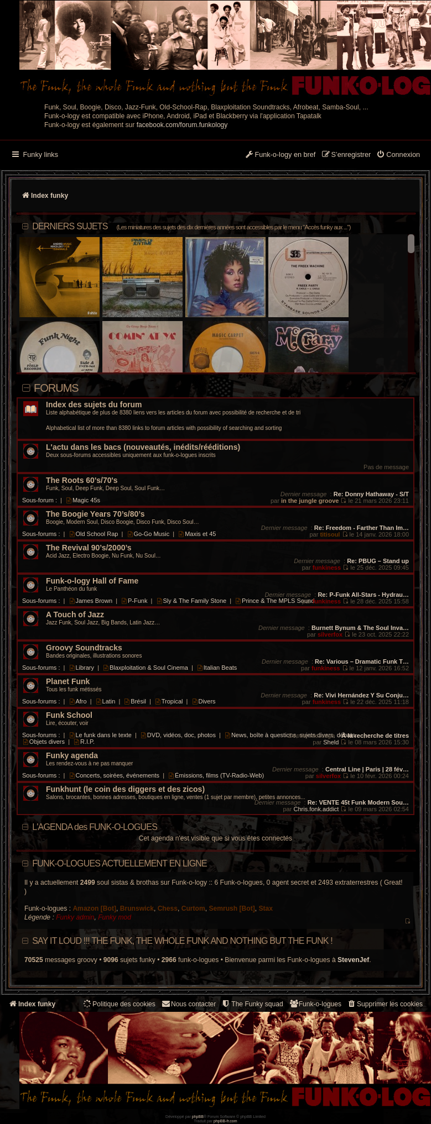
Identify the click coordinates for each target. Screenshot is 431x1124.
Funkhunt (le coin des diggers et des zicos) (125, 789)
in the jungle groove (310, 500)
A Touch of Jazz (75, 615)
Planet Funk (68, 681)
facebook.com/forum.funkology (182, 125)
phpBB (198, 1116)
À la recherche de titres (375, 735)
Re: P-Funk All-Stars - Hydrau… (363, 594)
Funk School (69, 715)
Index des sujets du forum (94, 405)
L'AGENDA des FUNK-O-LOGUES (94, 827)
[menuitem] (398, 155)
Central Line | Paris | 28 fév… (367, 769)
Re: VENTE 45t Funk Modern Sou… (358, 802)
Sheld (331, 742)
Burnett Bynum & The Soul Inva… (360, 627)
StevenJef (353, 960)
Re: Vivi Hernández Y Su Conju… (361, 695)
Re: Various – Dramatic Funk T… (362, 661)
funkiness (327, 567)
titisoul (330, 534)
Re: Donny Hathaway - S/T (371, 494)
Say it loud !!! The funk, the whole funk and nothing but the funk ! (182, 941)
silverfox (330, 634)
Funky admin (75, 917)
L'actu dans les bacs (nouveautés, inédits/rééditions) (143, 447)
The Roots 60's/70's (82, 480)
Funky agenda (72, 756)
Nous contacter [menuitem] (188, 1004)
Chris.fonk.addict (316, 809)
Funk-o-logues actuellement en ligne (119, 863)
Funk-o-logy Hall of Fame (92, 581)
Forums (56, 388)
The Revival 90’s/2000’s (89, 548)
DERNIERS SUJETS (191, 226)
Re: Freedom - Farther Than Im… (361, 527)
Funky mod (114, 917)
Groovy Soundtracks (84, 648)
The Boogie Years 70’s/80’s (95, 514)
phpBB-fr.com (225, 1121)
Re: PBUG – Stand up (378, 561)
